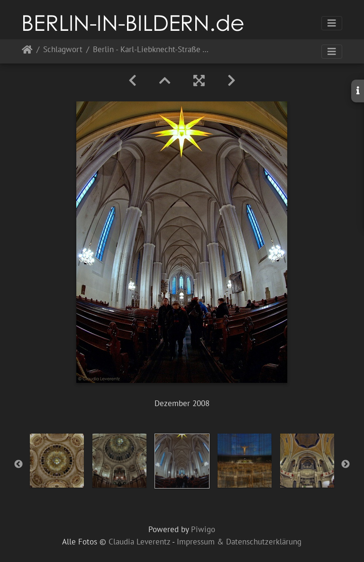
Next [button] (345, 464)
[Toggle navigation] (331, 23)
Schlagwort (62, 49)
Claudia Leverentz (139, 541)
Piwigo (203, 529)
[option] (57, 460)
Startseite (27, 51)
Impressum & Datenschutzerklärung (239, 541)
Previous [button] (18, 464)
